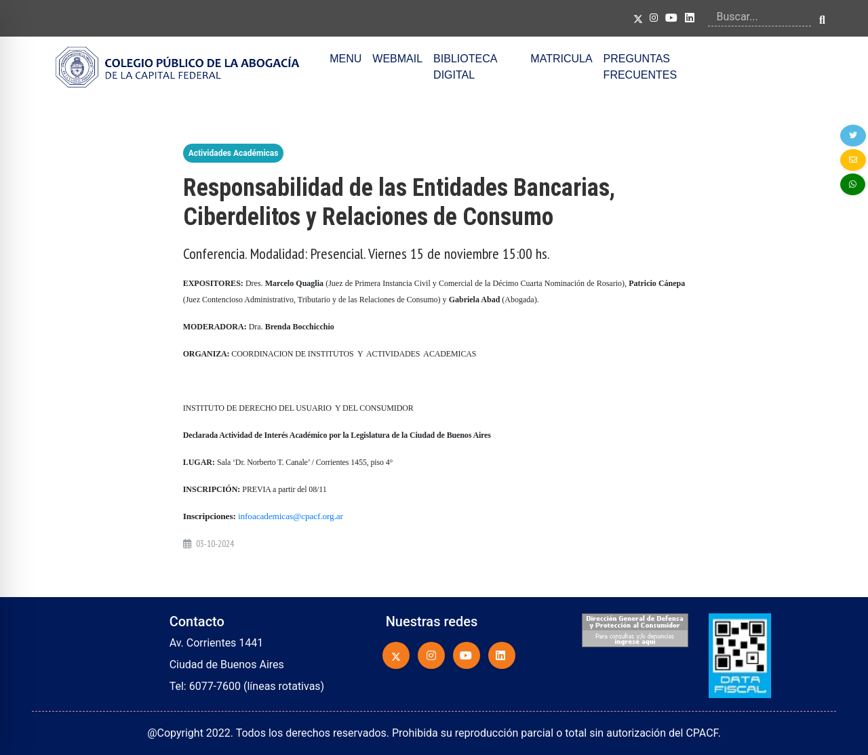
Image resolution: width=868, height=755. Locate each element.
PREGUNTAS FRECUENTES (640, 67)
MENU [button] (345, 58)
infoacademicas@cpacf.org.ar (290, 516)
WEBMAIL (397, 58)
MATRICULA (561, 58)
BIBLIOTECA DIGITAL (464, 67)
